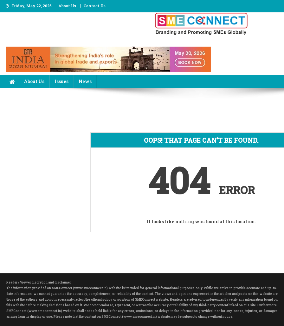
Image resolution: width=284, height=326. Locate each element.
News (85, 81)
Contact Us (95, 5)
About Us (67, 5)
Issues (61, 81)
